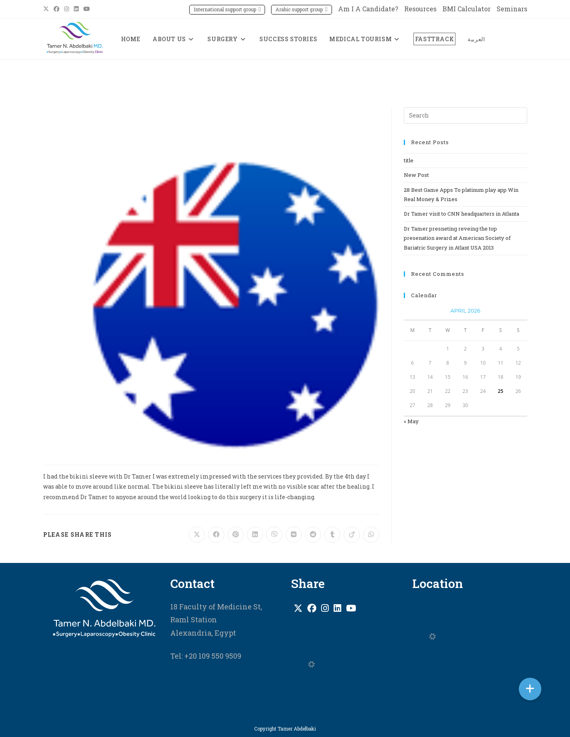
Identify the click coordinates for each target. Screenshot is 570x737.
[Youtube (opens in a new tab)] (86, 9)
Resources (420, 8)
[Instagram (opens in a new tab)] (66, 9)
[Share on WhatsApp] (371, 535)
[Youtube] (351, 608)
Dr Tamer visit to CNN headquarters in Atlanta (461, 213)
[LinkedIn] (337, 608)
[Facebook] (311, 608)
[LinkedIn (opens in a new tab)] (76, 9)
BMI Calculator (467, 8)
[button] (530, 689)
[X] (298, 608)
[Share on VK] (294, 535)
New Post (416, 174)
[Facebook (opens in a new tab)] (56, 9)
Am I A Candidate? (368, 8)
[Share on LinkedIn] (255, 535)
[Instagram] (325, 608)
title (408, 160)
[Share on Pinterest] (236, 535)
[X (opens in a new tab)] (47, 9)
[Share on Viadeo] (352, 535)
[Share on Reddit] (313, 535)
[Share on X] (197, 535)
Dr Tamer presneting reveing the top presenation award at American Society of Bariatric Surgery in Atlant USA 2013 (457, 238)
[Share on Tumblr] (332, 535)
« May (411, 421)
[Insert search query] (465, 115)
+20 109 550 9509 (212, 656)
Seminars (512, 8)
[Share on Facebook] (216, 535)
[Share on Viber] (274, 535)
